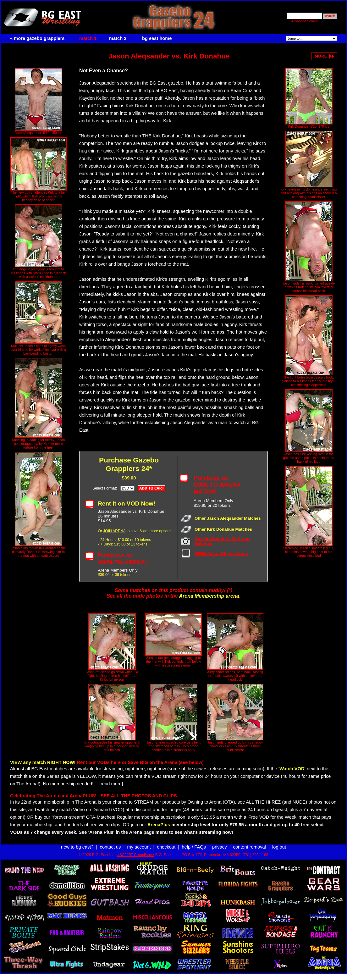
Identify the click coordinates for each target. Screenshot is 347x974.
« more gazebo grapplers (37, 38)
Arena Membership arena (209, 596)
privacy (219, 846)
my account (139, 846)
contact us (110, 846)
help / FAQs (194, 846)
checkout (166, 846)
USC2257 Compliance (135, 855)
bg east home (157, 38)
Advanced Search (304, 21)
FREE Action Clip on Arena (221, 553)
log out (279, 846)
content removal (249, 846)
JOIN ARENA (114, 531)
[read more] (111, 783)
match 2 (117, 38)
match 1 (87, 38)
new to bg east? (77, 846)
